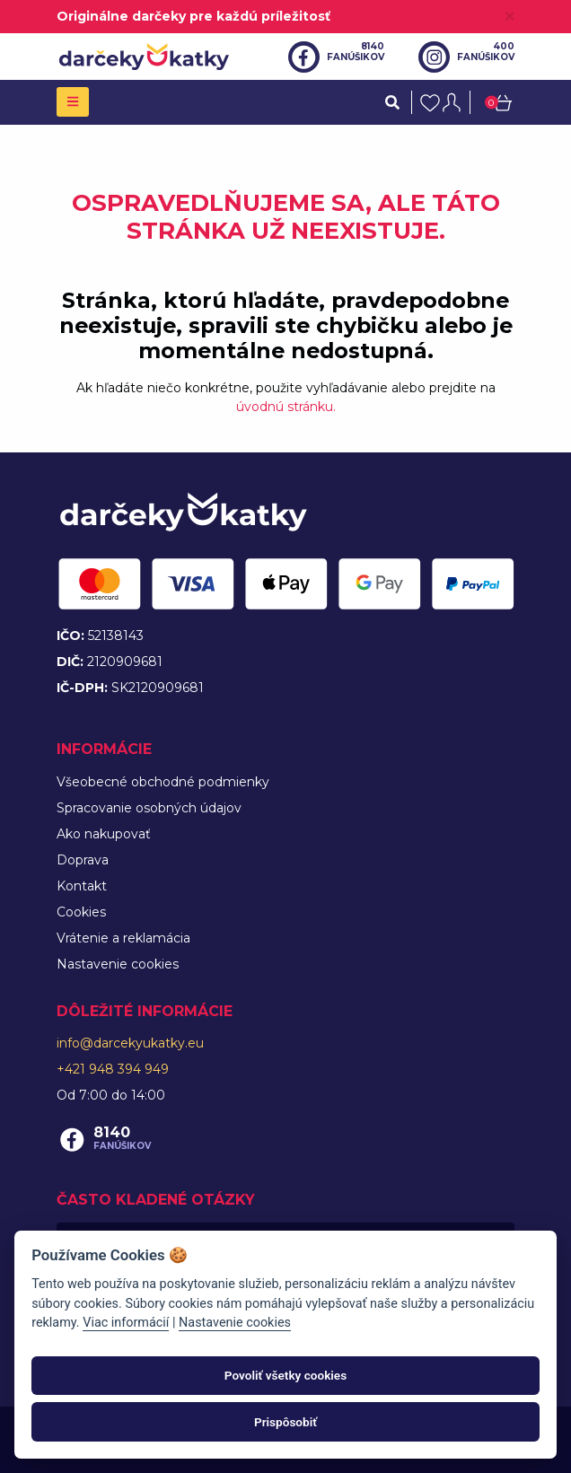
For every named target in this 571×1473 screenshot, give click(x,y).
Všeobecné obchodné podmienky (163, 782)
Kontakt (82, 886)
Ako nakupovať (104, 834)
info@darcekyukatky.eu (130, 1043)
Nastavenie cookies (118, 964)
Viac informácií (126, 1322)
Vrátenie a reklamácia (123, 938)
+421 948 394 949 (113, 1069)
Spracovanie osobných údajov (149, 808)
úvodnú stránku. (286, 407)
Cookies (81, 912)
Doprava (83, 860)
